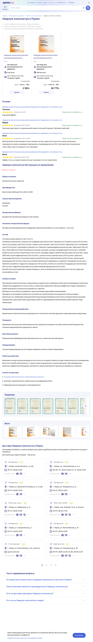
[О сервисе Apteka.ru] (89, 2)
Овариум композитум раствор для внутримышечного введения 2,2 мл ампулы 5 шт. (16, 57)
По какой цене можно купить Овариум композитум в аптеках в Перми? (46, 579)
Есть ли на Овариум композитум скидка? (46, 600)
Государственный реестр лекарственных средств (24, 377)
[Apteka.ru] (8, 2)
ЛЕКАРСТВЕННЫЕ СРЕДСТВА (16, 16)
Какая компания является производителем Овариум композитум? (46, 586)
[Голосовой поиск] (83, 8)
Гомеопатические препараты (33, 16)
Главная (5, 16)
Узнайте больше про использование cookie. (25, 638)
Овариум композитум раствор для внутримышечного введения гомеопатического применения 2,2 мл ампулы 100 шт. (45, 57)
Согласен (79, 635)
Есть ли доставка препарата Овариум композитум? (46, 593)
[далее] (85, 406)
